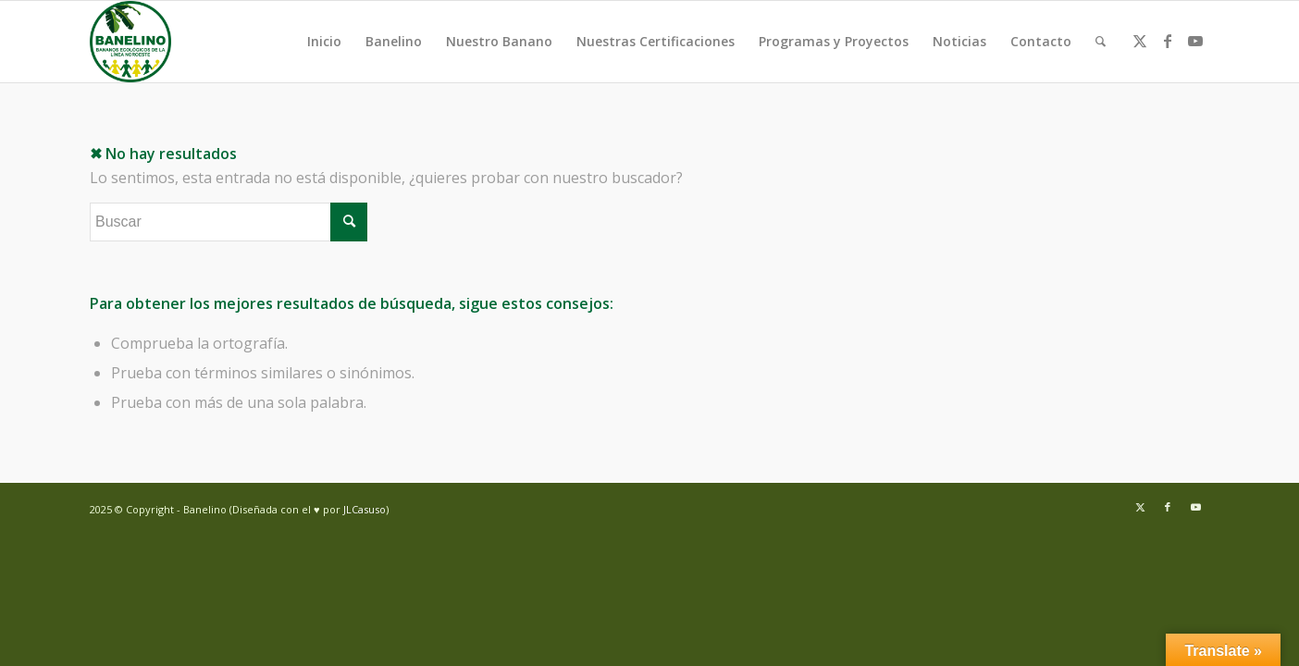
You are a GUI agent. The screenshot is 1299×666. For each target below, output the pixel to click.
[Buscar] (1100, 41)
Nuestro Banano (499, 41)
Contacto (1040, 41)
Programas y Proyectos (834, 41)
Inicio (324, 41)
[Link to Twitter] (1140, 41)
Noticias (959, 41)
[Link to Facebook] (1167, 41)
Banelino (393, 41)
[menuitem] (1100, 41)
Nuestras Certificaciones (655, 41)
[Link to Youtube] (1195, 41)
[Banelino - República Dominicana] (130, 41)
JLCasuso (364, 509)
